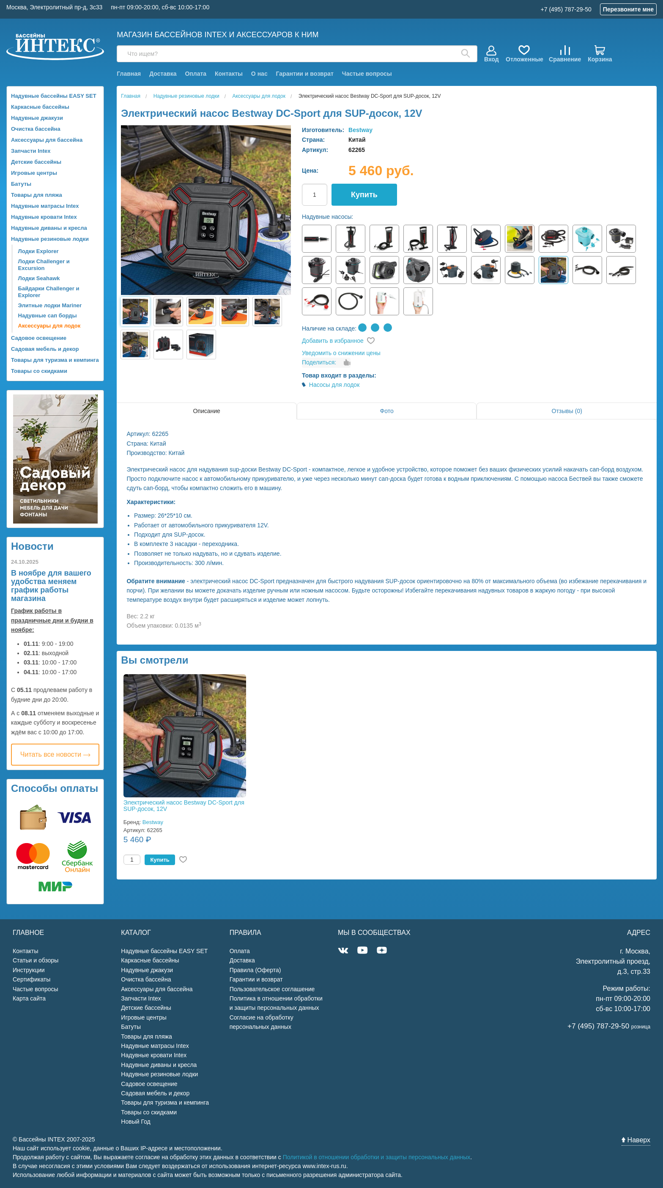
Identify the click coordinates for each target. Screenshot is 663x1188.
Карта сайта (29, 998)
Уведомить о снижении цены (341, 353)
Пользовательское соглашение (272, 989)
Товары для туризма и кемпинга (55, 360)
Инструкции (29, 970)
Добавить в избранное (333, 340)
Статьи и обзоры (35, 960)
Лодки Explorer (38, 251)
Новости (32, 546)
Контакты (229, 73)
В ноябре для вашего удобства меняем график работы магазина (51, 586)
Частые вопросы (367, 73)
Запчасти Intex (31, 151)
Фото (387, 411)
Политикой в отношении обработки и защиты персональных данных (377, 1157)
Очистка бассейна (35, 129)
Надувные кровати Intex (44, 217)
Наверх (636, 1140)
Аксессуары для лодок (49, 325)
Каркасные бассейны (40, 107)
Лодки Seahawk (39, 278)
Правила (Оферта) (255, 970)
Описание (206, 411)
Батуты (21, 184)
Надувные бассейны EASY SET (53, 96)
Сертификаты (31, 979)
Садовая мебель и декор (45, 349)
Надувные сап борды (47, 315)
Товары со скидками (39, 371)
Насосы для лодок (334, 384)
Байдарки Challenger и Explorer (48, 291)
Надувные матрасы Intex (45, 206)
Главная (129, 73)
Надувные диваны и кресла (49, 228)
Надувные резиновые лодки (50, 239)
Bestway (360, 130)
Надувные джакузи (37, 118)
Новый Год (135, 1121)
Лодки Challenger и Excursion (44, 264)
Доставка (162, 73)
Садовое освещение (38, 338)
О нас (259, 73)
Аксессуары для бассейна (46, 140)
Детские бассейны (36, 162)
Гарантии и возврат (305, 73)
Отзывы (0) (567, 411)
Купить (364, 194)
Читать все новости (55, 754)
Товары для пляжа (36, 195)
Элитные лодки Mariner (50, 305)
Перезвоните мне (628, 9)
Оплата (195, 73)
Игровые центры (34, 173)
